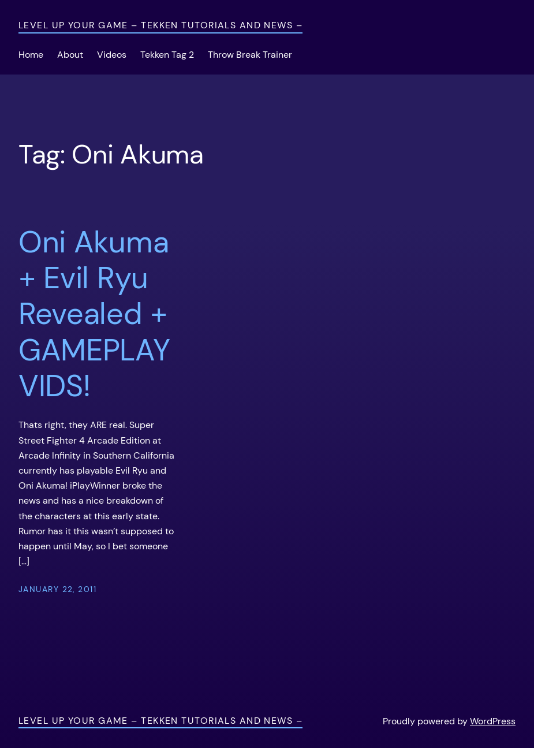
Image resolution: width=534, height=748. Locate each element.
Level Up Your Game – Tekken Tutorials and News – (160, 25)
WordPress (493, 721)
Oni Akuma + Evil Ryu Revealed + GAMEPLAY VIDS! (94, 314)
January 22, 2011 (57, 589)
